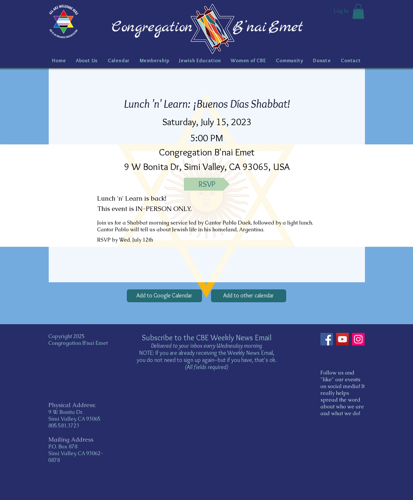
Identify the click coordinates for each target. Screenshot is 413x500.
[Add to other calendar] (248, 295)
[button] (358, 11)
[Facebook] (326, 339)
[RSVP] (207, 184)
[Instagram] (358, 339)
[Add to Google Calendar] (164, 295)
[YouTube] (342, 339)
